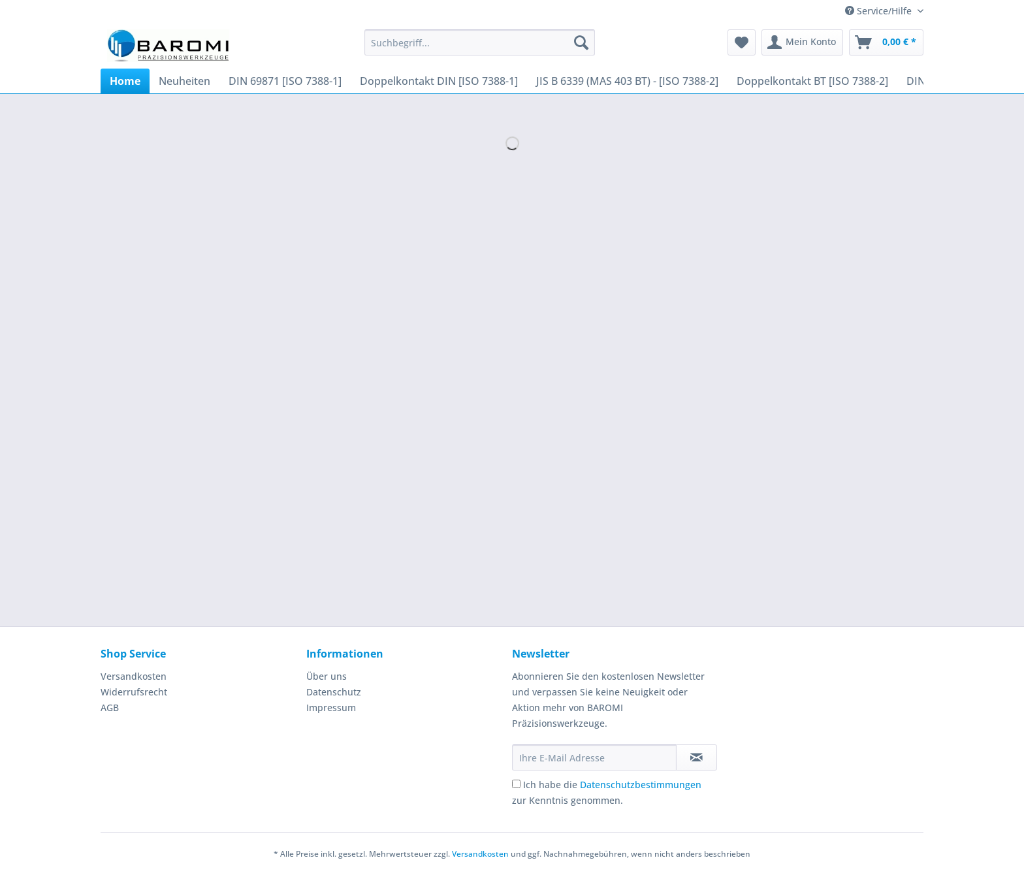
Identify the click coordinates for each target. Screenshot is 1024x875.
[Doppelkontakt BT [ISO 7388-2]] (812, 81)
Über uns (326, 676)
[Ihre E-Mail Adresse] (594, 757)
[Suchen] (581, 42)
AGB (110, 707)
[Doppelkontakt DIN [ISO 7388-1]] (439, 81)
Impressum (331, 707)
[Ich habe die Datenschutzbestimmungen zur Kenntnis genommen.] (516, 784)
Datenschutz (333, 692)
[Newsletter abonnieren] (696, 757)
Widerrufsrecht (134, 692)
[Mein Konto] (802, 42)
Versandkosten (134, 676)
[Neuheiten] (184, 81)
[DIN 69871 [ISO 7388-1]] (285, 81)
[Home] (125, 81)
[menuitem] (479, 48)
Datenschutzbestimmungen (640, 784)
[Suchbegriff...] (479, 42)
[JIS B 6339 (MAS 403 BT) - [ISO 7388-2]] (627, 81)
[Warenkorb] (886, 42)
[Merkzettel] (742, 42)
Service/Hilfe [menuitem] (879, 11)
